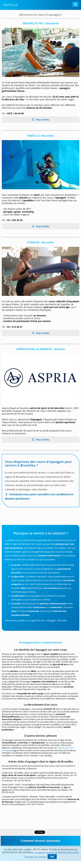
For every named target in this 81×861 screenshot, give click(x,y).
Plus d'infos (42, 119)
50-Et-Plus (10, 5)
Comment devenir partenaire (40, 840)
